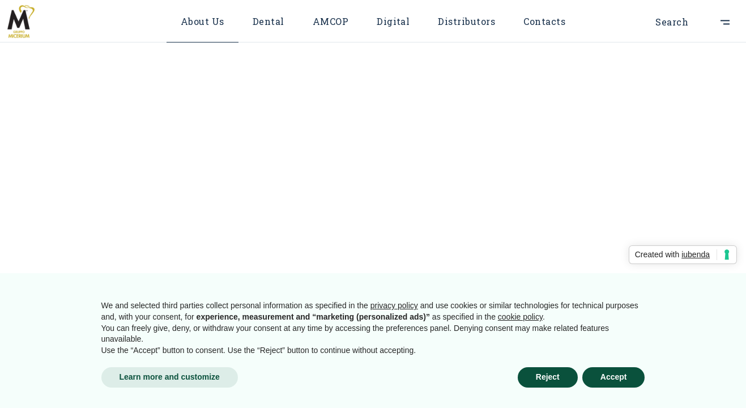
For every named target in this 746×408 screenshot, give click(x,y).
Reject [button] (548, 376)
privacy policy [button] (394, 305)
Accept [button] (613, 376)
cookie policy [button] (520, 316)
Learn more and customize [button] (170, 376)
